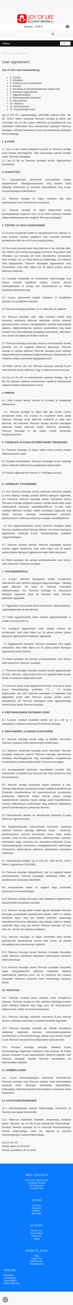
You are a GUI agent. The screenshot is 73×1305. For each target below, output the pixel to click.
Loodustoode (10, 1278)
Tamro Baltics (10, 1280)
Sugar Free (36, 1258)
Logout (36, 1238)
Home (5, 53)
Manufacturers (36, 1264)
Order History (36, 1233)
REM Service (36, 1261)
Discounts (36, 1208)
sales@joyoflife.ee (19, 621)
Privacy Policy (36, 1188)
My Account (36, 1230)
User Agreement (36, 1185)
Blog (36, 1256)
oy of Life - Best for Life (37, 1180)
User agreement (18, 53)
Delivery (36, 1211)
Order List (36, 1236)
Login (36, 21)
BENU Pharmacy (12, 1283)
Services (36, 1205)
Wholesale (36, 1213)
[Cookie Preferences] (5, 1299)
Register (46, 21)
